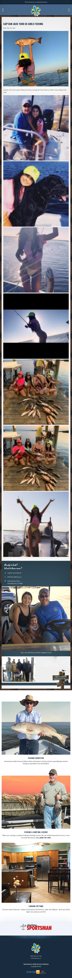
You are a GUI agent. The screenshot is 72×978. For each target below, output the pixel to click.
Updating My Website (36, 972)
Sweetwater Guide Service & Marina (36, 11)
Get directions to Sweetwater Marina (36, 2)
